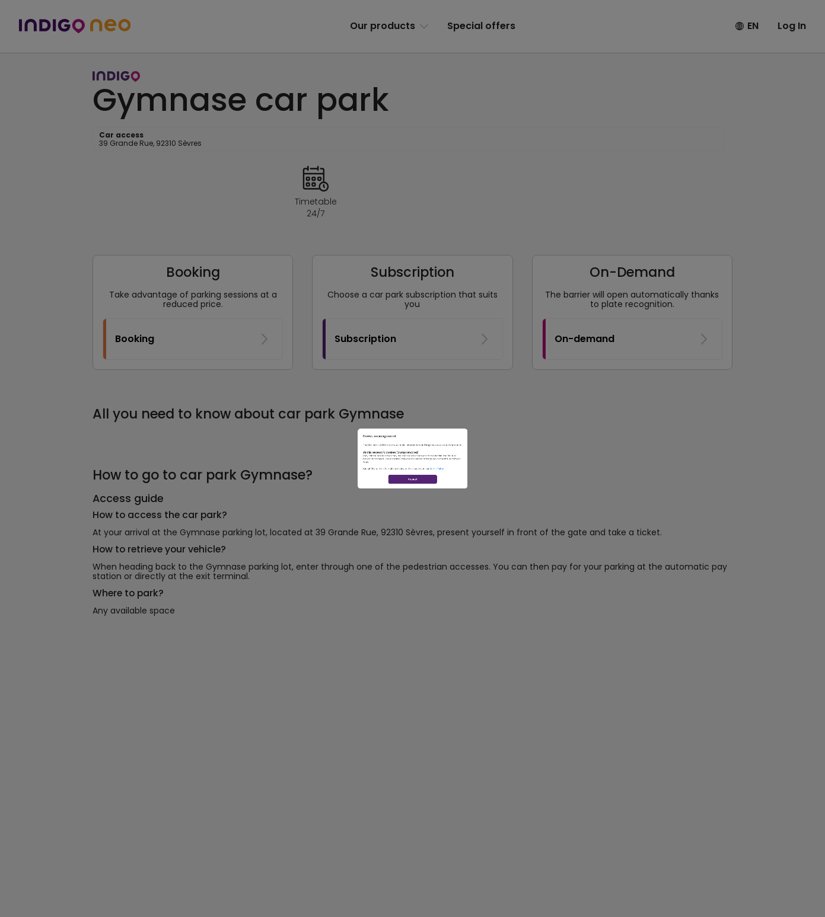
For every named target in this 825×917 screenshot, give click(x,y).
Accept (412, 539)
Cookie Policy (506, 498)
